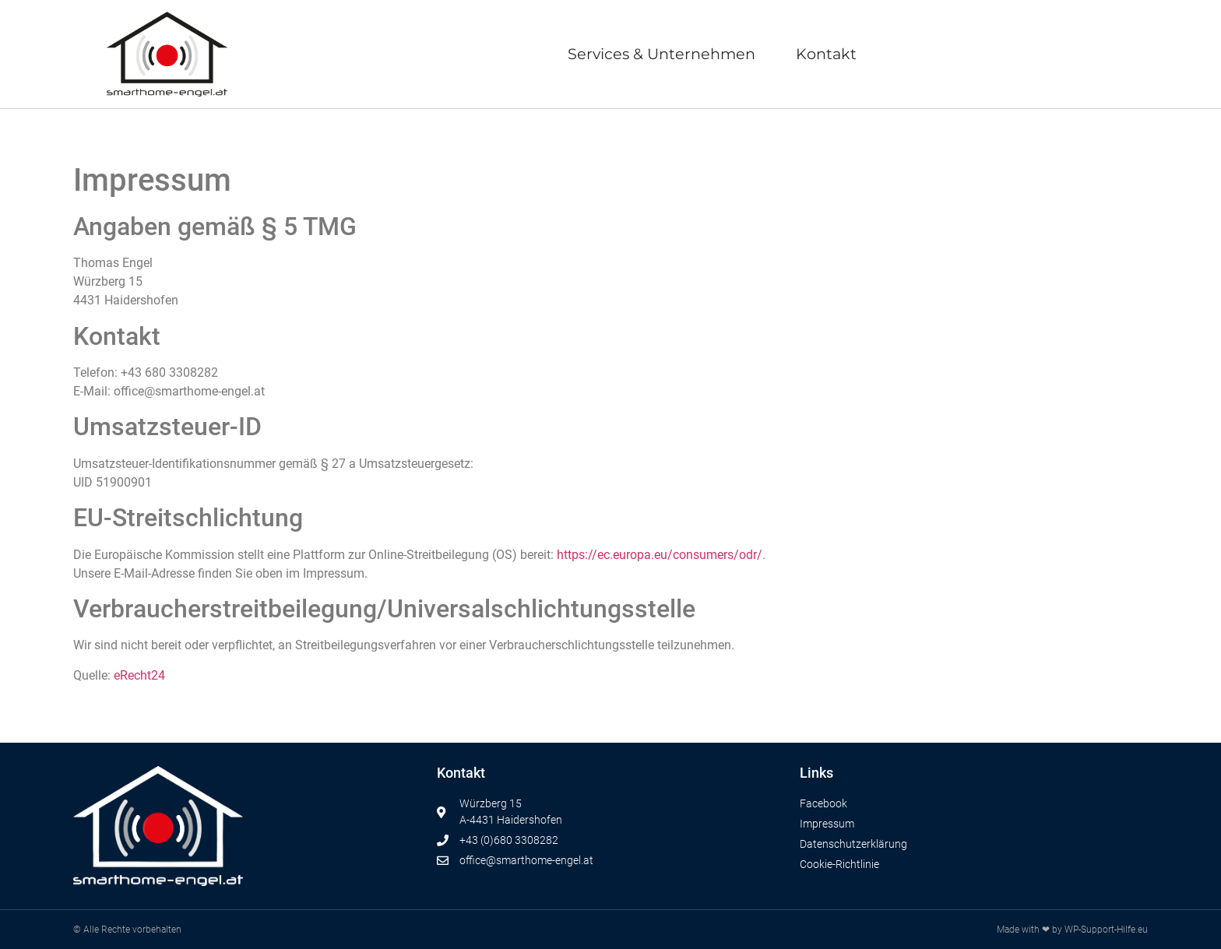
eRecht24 (139, 675)
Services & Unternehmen (661, 53)
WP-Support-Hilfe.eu (1106, 929)
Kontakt (826, 53)
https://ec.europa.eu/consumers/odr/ (659, 554)
